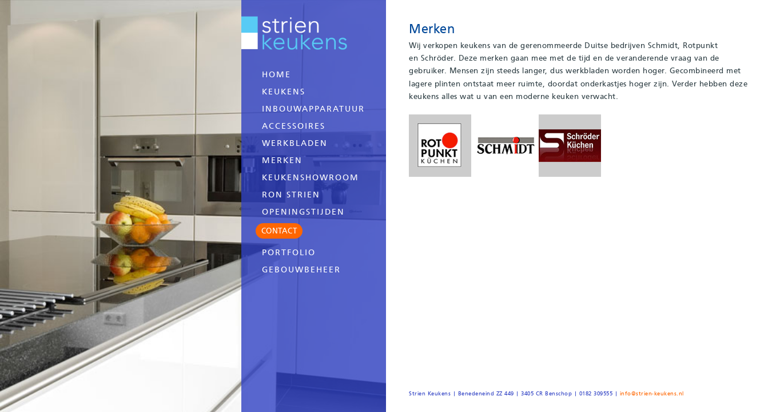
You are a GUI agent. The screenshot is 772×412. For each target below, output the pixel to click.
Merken (282, 160)
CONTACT (279, 230)
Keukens (283, 91)
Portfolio (289, 252)
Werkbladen (295, 143)
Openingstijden (303, 212)
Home (276, 74)
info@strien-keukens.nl (652, 393)
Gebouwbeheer (301, 269)
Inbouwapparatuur (313, 109)
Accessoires (293, 126)
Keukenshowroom (310, 177)
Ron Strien (291, 194)
